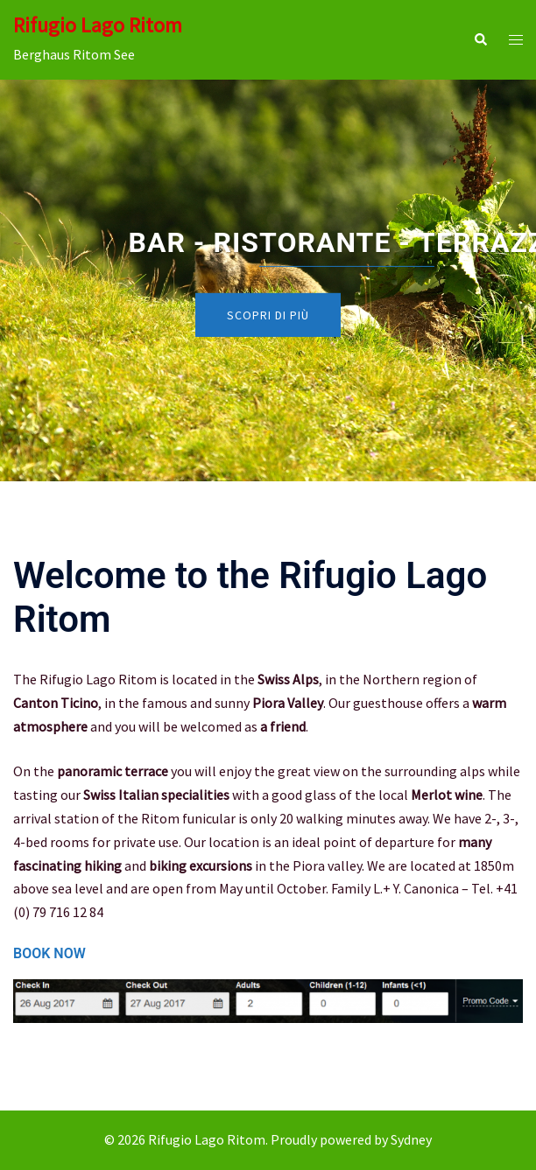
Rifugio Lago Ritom (97, 25)
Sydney (411, 1139)
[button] (480, 39)
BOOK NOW (49, 953)
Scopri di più (268, 315)
